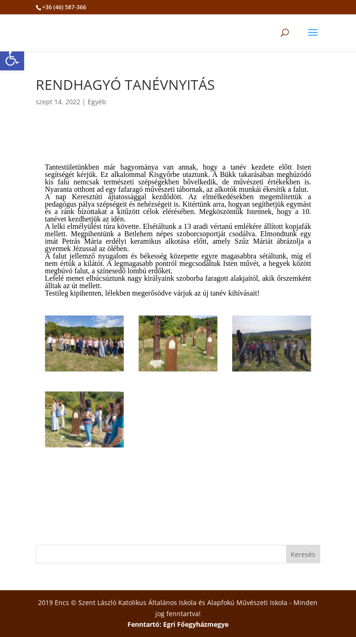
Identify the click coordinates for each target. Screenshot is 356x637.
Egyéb (97, 101)
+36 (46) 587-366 (64, 7)
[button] (12, 58)
